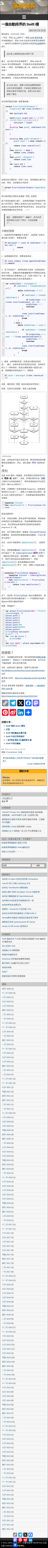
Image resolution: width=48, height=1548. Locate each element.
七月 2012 (6, 1495)
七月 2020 (6, 1121)
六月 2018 (6, 1199)
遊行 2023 (6, 1040)
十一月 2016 (7, 1280)
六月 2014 (6, 1400)
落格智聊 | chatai (9, 826)
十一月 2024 (7, 1027)
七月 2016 (6, 1297)
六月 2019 (6, 1156)
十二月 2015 (7, 1327)
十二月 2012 (7, 1477)
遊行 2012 (6, 1507)
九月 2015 (6, 1340)
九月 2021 (6, 1087)
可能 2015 (6, 1357)
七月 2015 (6, 1349)
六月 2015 (6, 1353)
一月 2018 (6, 1220)
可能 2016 (6, 1306)
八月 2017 (6, 1242)
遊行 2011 (6, 1529)
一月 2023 (6, 1044)
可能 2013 (6, 1456)
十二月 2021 (7, 1079)
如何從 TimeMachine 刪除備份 (15, 887)
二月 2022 (6, 1070)
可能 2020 (6, 1130)
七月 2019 (6, 1152)
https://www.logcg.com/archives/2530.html (19, 696)
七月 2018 (6, 1194)
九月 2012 (6, 1486)
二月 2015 (6, 1370)
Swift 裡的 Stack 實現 (15, 726)
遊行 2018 (6, 1212)
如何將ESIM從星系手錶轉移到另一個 (18, 900)
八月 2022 (6, 1061)
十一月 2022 (7, 1049)
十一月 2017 (7, 1229)
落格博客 (24, 6)
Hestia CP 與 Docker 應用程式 (15, 926)
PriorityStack (11, 752)
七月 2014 (6, 1396)
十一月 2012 (7, 1482)
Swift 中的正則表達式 (15, 736)
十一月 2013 (7, 1430)
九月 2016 (6, 1289)
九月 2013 (6, 1439)
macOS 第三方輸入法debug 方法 (16, 883)
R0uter (6, 777)
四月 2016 (6, 1310)
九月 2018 (6, 1186)
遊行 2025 (6, 1010)
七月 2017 (6, 1246)
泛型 (8, 729)
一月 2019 (6, 1173)
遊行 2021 (6, 1100)
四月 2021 (6, 1096)
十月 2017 (6, 1233)
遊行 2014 (6, 1413)
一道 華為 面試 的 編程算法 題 (19, 740)
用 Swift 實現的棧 (35, 37)
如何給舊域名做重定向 (11, 905)
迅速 (20, 752)
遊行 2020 (6, 1139)
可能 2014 (6, 1404)
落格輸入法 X (7, 831)
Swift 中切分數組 (13, 743)
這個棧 (39, 43)
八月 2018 (6, 1190)
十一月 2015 (7, 1332)
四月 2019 (6, 1164)
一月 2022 (6, 1074)
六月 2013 (6, 1452)
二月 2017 (6, 1267)
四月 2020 (6, 1134)
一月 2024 (6, 1036)
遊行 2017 (6, 1263)
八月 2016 (6, 1293)
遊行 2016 (6, 1314)
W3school (6, 959)
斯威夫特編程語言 (9, 954)
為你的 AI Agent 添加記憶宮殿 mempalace (20, 879)
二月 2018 (6, 1216)
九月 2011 (6, 1520)
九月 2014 (6, 1392)
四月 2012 (6, 1503)
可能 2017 (6, 1254)
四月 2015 (6, 1362)
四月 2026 (6, 989)
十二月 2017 (7, 1224)
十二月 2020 (7, 1113)
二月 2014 (6, 1417)
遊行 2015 (6, 1366)
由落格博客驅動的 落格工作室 (14, 843)
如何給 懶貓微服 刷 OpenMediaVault (17, 896)
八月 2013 (6, 1443)
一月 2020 (6, 1143)
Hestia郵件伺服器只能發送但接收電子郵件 (20, 918)
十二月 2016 (7, 1276)
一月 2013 (6, 1473)
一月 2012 (6, 1516)
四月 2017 (6, 1259)
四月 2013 (6, 1460)
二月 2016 (6, 1319)
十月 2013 (6, 1435)
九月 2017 (6, 1237)
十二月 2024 (7, 1023)
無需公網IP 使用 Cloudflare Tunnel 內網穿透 (21, 892)
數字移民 (6, 963)
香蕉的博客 (7, 967)
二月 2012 (6, 1512)
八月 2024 (6, 1031)
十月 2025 (6, 997)
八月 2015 (6, 1344)
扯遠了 (5, 972)
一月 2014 (6, 1422)
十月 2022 (6, 1053)
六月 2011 (6, 1525)
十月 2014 (6, 1387)
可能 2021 (6, 1091)
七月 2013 (6, 1447)
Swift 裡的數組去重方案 (16, 733)
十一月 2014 (7, 1383)
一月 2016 (6, 1323)
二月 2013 (6, 1469)
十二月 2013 (7, 1426)
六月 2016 (6, 1302)
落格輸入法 (7, 950)
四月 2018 (6, 1207)
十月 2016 (6, 1284)
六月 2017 (6, 1250)
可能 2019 (6, 1160)
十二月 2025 (7, 993)
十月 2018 (6, 1181)
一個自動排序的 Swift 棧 (20, 24)
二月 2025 (6, 1014)
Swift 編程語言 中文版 (11, 939)
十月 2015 (6, 1336)
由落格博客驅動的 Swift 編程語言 (16, 847)
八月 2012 (6, 1490)
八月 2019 (6, 1147)
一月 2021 (6, 1109)
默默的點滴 (7, 976)
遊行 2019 (6, 1169)
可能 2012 (6, 1499)
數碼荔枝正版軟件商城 (11, 819)
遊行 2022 (6, 1066)
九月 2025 (6, 1001)
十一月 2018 (7, 1177)
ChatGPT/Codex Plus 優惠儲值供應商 (18, 812)
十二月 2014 (7, 1379)
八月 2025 (6, 1006)
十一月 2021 (7, 1083)
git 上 (15, 37)
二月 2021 (6, 1104)
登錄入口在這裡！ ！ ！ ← (13, 851)
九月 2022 (6, 1057)
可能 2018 (6, 1203)
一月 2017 (6, 1272)
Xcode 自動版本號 (35, 764)
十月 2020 (6, 1117)
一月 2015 (6, 1375)
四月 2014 (6, 1409)
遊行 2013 (6, 1465)
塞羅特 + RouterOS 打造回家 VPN (16, 909)
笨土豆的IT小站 (8, 946)
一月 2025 (6, 1019)
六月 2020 (6, 1126)
